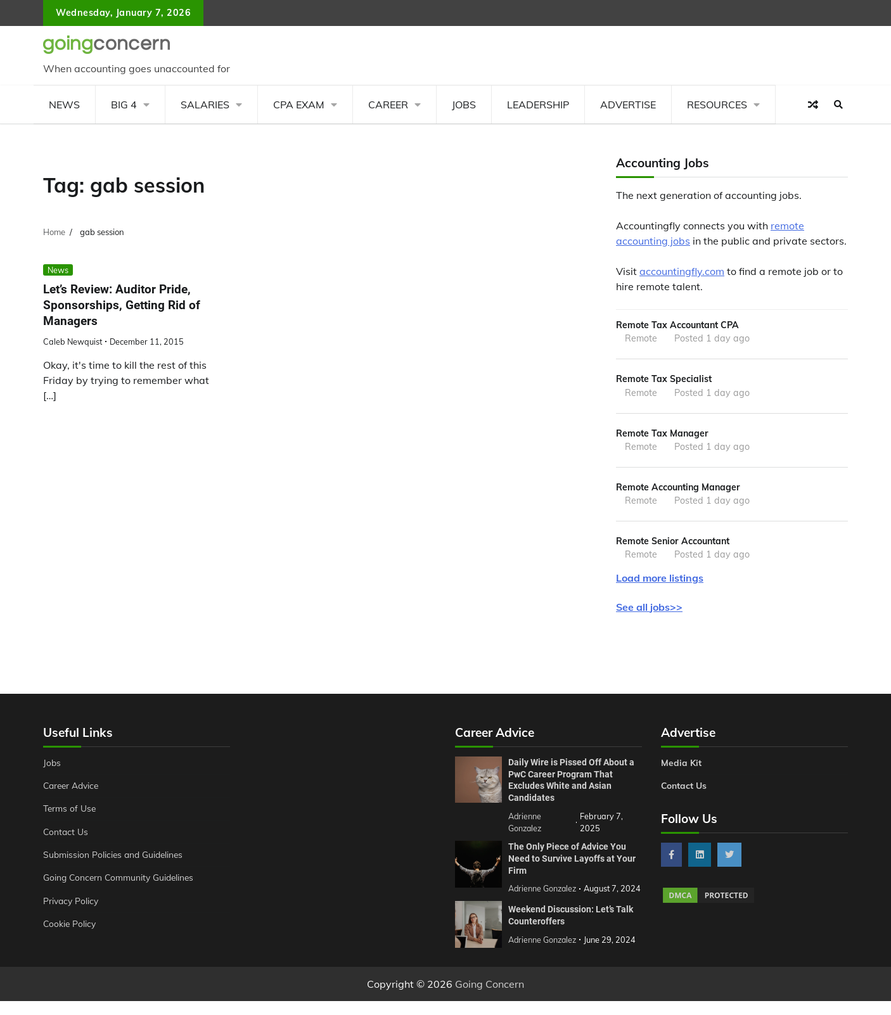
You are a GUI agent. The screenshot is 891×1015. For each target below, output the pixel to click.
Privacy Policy (72, 904)
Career (388, 104)
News (64, 104)
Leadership (538, 104)
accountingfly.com (681, 271)
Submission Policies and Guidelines (115, 858)
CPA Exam (298, 104)
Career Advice (73, 789)
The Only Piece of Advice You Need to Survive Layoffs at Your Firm (572, 860)
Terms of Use (70, 811)
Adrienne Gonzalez (543, 953)
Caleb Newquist (72, 341)
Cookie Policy (70, 927)
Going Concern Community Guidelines (121, 880)
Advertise (628, 104)
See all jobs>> (649, 609)
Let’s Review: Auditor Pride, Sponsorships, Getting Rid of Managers (121, 305)
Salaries (205, 104)
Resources (717, 104)
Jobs (464, 104)
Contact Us (66, 835)
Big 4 (124, 104)
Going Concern (489, 998)
